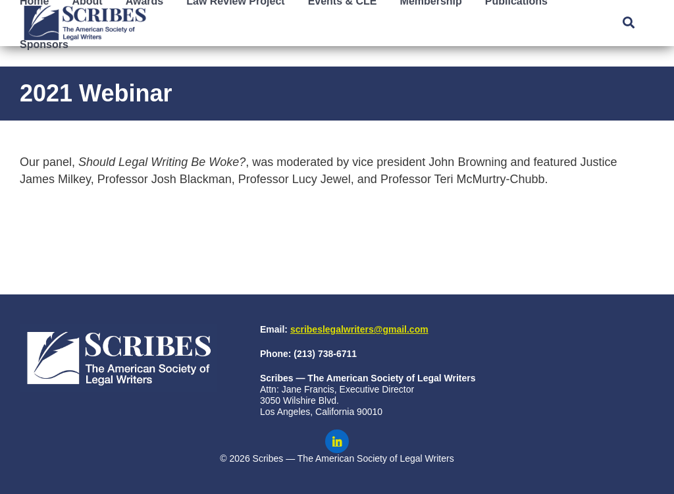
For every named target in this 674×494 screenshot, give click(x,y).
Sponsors (44, 44)
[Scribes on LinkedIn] (337, 441)
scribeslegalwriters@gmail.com (359, 329)
